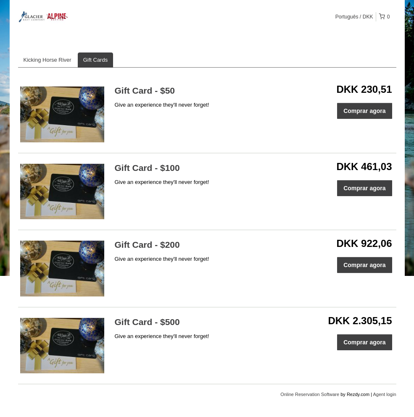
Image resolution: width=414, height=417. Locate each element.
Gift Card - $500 (147, 322)
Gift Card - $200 (147, 244)
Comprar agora (364, 111)
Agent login (384, 394)
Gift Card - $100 (147, 168)
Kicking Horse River (47, 60)
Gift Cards (95, 60)
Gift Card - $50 (145, 90)
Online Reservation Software (309, 394)
